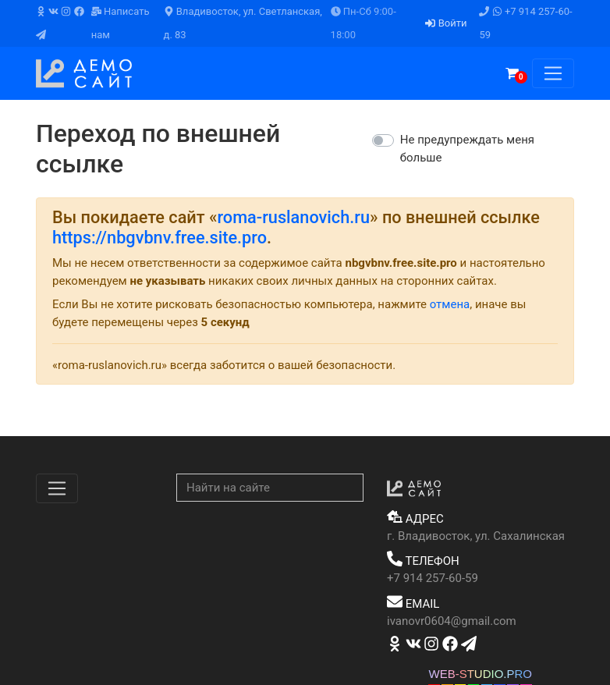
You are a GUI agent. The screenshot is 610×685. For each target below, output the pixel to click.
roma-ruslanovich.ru (293, 217)
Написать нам (120, 23)
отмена (450, 304)
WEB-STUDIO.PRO (480, 673)
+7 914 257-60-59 (525, 23)
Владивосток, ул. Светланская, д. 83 (243, 23)
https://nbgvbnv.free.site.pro (159, 237)
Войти (445, 23)
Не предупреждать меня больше (467, 149)
